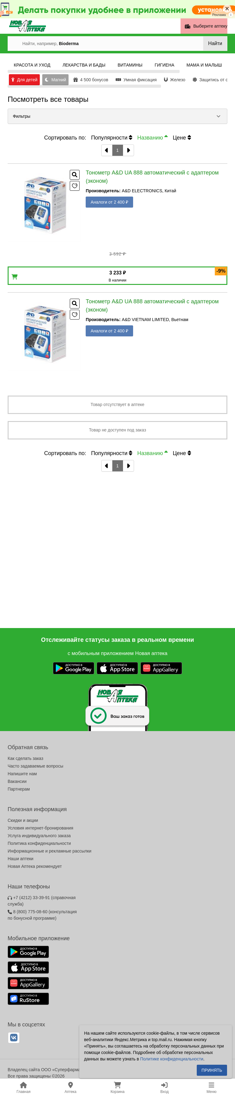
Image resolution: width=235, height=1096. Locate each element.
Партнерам (19, 789)
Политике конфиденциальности (171, 1058)
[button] (117, 116)
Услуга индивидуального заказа (39, 835)
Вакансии (17, 781)
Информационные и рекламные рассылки (49, 851)
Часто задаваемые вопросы (35, 766)
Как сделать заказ (25, 758)
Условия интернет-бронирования (40, 828)
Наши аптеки (20, 858)
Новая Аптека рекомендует (35, 866)
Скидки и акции (23, 820)
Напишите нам (22, 773)
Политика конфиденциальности (39, 843)
